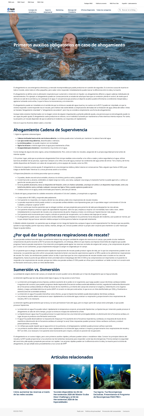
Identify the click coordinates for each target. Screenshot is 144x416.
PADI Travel (21, 2)
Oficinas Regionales (88, 10)
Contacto (126, 411)
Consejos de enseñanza (32, 11)
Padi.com (80, 411)
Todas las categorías (103, 10)
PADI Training (19, 51)
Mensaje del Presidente (72, 11)
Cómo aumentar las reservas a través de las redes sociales (32, 393)
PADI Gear (31, 2)
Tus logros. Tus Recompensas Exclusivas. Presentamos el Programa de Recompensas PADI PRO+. (112, 394)
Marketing (59, 10)
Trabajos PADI (88, 3)
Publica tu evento (101, 3)
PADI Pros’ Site (114, 3)
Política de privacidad (92, 411)
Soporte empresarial (48, 11)
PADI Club (40, 2)
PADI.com (11, 2)
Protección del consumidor (111, 411)
